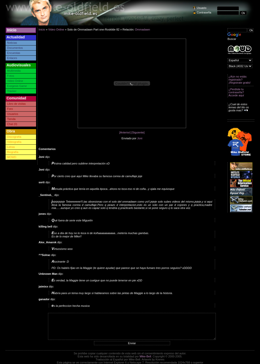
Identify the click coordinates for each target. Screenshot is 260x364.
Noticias (12, 42)
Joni (139, 138)
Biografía (12, 152)
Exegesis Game (17, 85)
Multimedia (14, 70)
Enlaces (12, 57)
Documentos (15, 47)
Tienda (11, 118)
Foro (10, 108)
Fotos (10, 75)
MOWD (11, 157)
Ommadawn (142, 29)
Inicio (12, 30)
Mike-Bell (145, 356)
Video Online (15, 80)
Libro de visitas (16, 103)
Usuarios (12, 113)
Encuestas (13, 52)
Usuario (201, 7)
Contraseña (204, 12)
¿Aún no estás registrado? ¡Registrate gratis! (240, 79)
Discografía (14, 136)
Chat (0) (12, 124)
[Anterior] (125, 132)
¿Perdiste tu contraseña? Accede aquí (236, 92)
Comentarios (47, 148)
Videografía (14, 141)
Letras (11, 146)
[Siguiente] (137, 132)
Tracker (12, 91)
